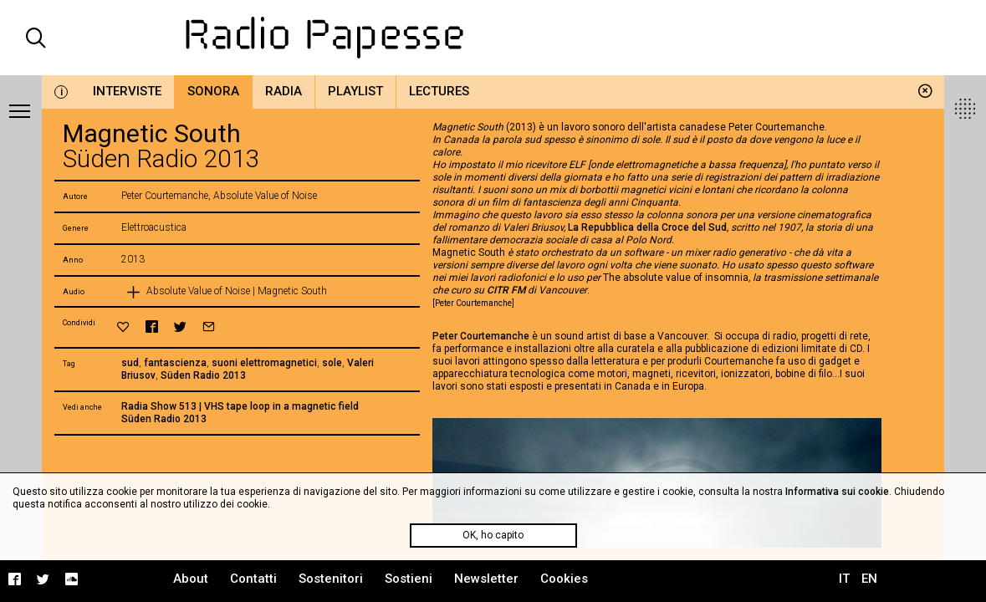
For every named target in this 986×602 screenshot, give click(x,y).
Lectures (439, 91)
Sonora (213, 91)
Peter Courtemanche (480, 336)
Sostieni (408, 578)
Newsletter (486, 578)
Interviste (127, 91)
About (190, 578)
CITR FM (506, 290)
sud (130, 363)
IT (844, 578)
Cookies (564, 578)
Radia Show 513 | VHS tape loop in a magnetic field (240, 406)
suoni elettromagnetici (264, 363)
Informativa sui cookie (837, 491)
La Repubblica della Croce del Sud (647, 227)
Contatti (253, 578)
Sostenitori (331, 578)
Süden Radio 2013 (203, 375)
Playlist (355, 91)
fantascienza (175, 363)
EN (869, 578)
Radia (283, 91)
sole (332, 363)
